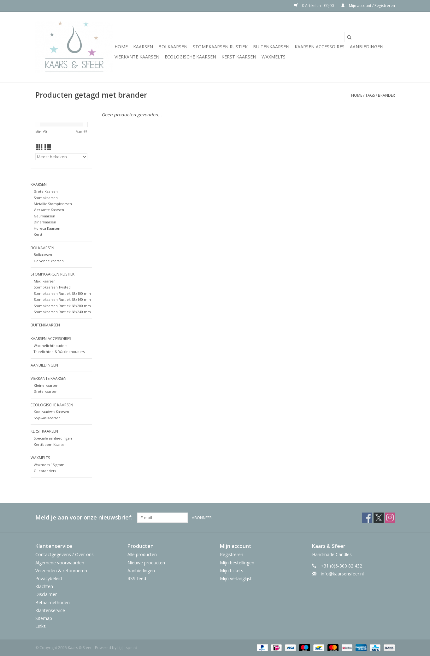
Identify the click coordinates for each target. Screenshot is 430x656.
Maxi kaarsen (45, 281)
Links (40, 626)
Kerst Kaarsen (238, 57)
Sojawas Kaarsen (47, 418)
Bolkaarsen (172, 47)
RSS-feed (136, 578)
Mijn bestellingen (237, 563)
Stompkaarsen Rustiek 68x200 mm (62, 305)
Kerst (38, 234)
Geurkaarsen (44, 216)
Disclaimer (46, 594)
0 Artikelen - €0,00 (314, 5)
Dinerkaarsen (45, 222)
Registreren (231, 554)
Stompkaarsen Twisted (52, 287)
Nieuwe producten (146, 563)
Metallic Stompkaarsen (53, 203)
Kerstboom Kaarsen (50, 444)
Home (121, 47)
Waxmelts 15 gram (49, 464)
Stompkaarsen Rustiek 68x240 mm (62, 311)
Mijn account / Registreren (368, 5)
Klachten (44, 586)
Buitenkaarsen (271, 47)
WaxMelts (274, 57)
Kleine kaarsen (46, 385)
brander (386, 95)
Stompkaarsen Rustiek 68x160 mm (62, 299)
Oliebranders (45, 470)
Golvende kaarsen (49, 260)
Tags (370, 95)
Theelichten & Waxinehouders (59, 351)
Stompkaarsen (46, 197)
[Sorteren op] (61, 156)
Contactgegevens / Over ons (64, 554)
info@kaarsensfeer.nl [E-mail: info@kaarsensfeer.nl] (342, 574)
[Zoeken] (370, 37)
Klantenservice (50, 610)
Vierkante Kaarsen (137, 57)
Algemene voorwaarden (59, 563)
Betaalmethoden (52, 602)
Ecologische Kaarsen (190, 57)
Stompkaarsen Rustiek (220, 47)
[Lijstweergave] (47, 147)
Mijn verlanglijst (236, 578)
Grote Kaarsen (46, 191)
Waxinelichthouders (50, 345)
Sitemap (43, 618)
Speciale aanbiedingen (53, 438)
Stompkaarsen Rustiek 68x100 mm (62, 293)
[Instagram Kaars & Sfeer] (390, 518)
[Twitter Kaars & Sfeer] (379, 518)
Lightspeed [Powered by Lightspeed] (127, 647)
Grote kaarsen (45, 391)
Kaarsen (143, 47)
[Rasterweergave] (39, 147)
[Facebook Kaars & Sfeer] (367, 518)
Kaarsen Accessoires (320, 47)
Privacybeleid (48, 578)
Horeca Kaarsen (47, 228)
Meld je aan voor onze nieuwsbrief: (84, 517)
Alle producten (142, 554)
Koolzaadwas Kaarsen (51, 411)
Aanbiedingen (366, 47)
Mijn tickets (231, 571)
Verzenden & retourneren (61, 571)
